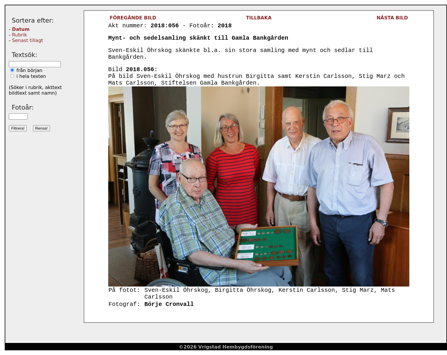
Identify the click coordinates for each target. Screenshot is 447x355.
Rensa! (41, 128)
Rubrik (19, 35)
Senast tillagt (27, 40)
